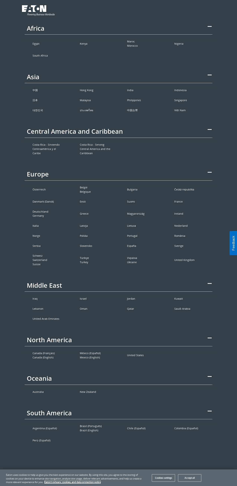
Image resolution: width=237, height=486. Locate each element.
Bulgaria (132, 189)
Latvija (84, 225)
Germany (38, 215)
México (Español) (90, 353)
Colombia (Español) (186, 428)
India (130, 90)
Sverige (178, 246)
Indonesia (180, 90)
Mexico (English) (90, 357)
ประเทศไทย (86, 110)
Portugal (132, 236)
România (179, 236)
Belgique (85, 191)
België (83, 187)
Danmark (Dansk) (43, 201)
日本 (35, 100)
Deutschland (40, 211)
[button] (233, 243)
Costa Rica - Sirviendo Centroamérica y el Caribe (46, 149)
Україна (132, 258)
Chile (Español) (136, 428)
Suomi (131, 201)
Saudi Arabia (182, 308)
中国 (35, 90)
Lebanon (38, 308)
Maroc (131, 41)
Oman (83, 308)
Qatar (130, 308)
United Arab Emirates (46, 318)
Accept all (190, 477)
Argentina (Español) (45, 428)
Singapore (180, 100)
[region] (118, 477)
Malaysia (85, 100)
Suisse (37, 264)
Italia (36, 225)
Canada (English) (43, 357)
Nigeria (178, 43)
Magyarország (136, 213)
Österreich (39, 189)
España (131, 246)
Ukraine (132, 262)
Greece (84, 213)
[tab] (118, 31)
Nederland (181, 225)
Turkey (84, 262)
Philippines (134, 100)
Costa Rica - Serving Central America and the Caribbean (95, 149)
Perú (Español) (41, 440)
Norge (36, 236)
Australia (38, 392)
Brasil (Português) (91, 426)
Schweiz (38, 255)
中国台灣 (132, 110)
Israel (83, 298)
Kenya (83, 43)
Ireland (178, 213)
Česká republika (184, 189)
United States (135, 355)
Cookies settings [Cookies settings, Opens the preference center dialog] (163, 477)
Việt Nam (180, 110)
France (178, 201)
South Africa (40, 55)
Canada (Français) (44, 353)
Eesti (83, 201)
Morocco (132, 45)
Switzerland (40, 260)
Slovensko (86, 246)
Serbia (37, 246)
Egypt (36, 43)
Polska (84, 236)
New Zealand (88, 392)
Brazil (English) (89, 430)
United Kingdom (184, 260)
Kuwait (178, 298)
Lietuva (131, 225)
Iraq (35, 298)
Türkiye (84, 258)
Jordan (131, 298)
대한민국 (38, 110)
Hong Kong (86, 90)
